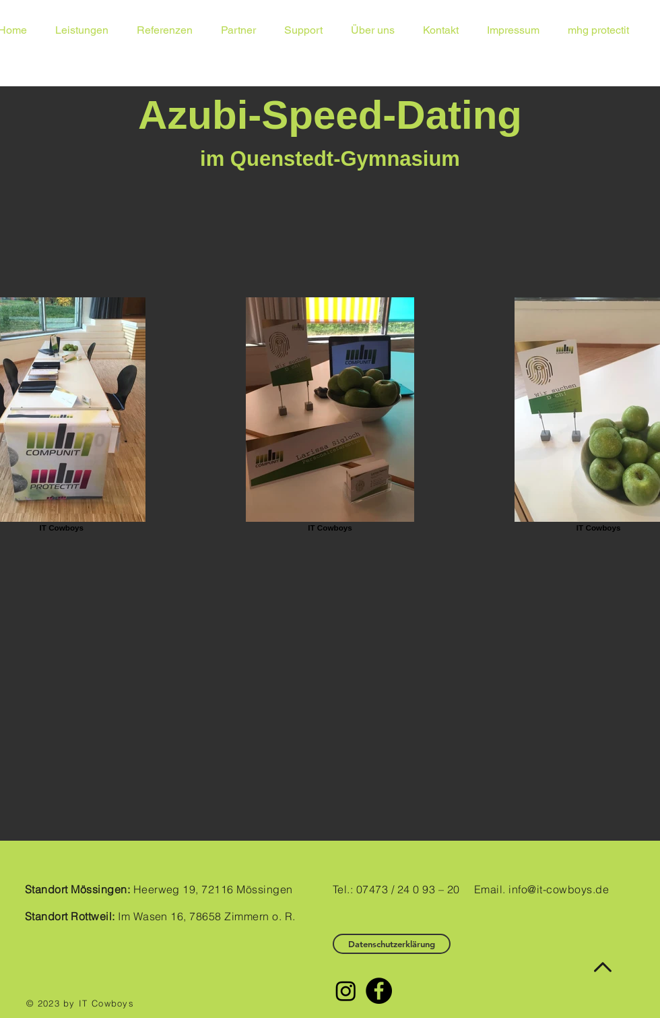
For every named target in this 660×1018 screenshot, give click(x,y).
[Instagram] (346, 991)
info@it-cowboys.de (558, 889)
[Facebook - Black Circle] (379, 991)
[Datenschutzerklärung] (392, 944)
